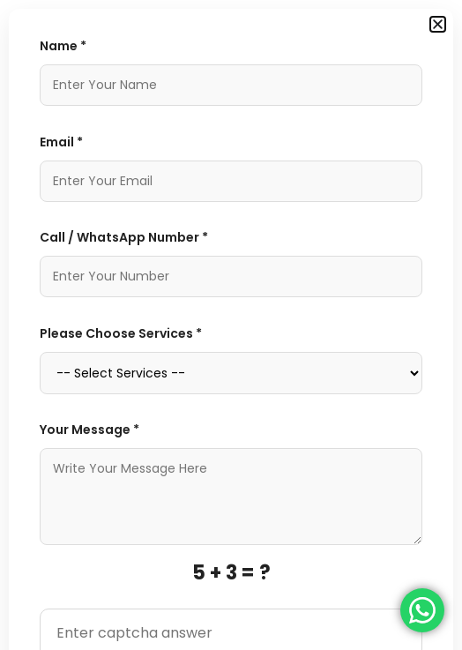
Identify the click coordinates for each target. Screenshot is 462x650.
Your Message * (89, 429)
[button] (437, 24)
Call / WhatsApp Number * (124, 237)
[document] (231, 325)
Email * (61, 142)
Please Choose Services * (121, 333)
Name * (63, 46)
